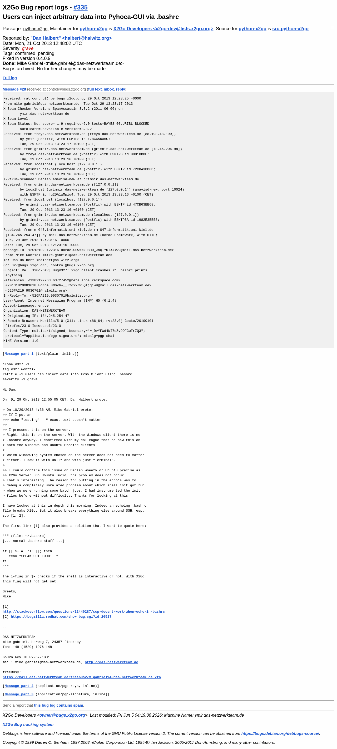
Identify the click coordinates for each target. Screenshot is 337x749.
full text (95, 89)
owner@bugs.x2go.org (62, 715)
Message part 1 (19, 353)
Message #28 (14, 89)
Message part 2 (19, 685)
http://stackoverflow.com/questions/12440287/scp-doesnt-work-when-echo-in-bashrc (84, 611)
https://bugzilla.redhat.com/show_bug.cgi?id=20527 (61, 616)
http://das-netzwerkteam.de (111, 662)
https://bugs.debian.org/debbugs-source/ (280, 733)
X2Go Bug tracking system (28, 724)
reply (120, 89)
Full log (10, 78)
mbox (109, 89)
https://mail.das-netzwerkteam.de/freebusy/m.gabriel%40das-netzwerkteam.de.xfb (82, 677)
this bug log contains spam (58, 705)
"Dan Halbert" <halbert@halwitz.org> (71, 38)
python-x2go (35, 28)
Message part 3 (19, 694)
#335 (80, 7)
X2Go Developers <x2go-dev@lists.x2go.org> (163, 28)
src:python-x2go (290, 28)
